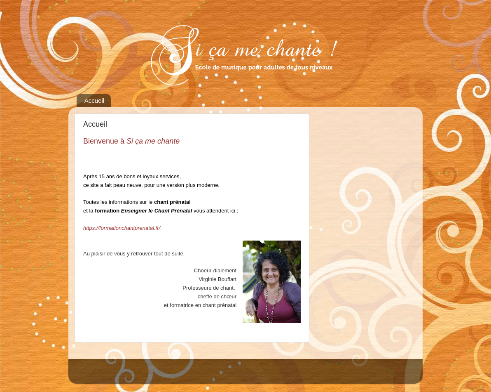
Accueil (94, 100)
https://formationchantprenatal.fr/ (122, 228)
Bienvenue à (131, 141)
